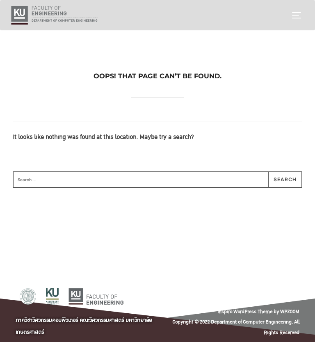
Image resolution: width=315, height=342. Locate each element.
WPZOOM (289, 312)
